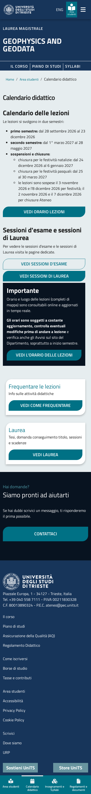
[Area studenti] (71, 9)
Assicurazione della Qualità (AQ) (29, 636)
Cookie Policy (13, 720)
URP (6, 752)
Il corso (19, 66)
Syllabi (72, 66)
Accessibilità (13, 701)
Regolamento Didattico (21, 645)
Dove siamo (12, 743)
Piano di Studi (46, 66)
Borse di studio (15, 668)
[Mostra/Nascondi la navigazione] (83, 9)
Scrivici (9, 733)
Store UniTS (70, 767)
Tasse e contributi (17, 678)
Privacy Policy (14, 710)
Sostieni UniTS (20, 767)
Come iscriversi (15, 659)
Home (10, 79)
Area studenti (29, 79)
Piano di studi (14, 626)
